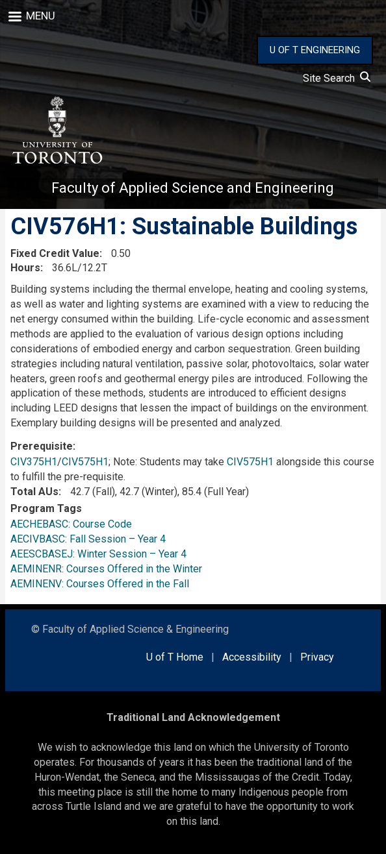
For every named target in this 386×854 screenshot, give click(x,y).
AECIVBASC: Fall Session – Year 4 (88, 539)
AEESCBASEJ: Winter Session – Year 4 (98, 554)
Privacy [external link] (317, 657)
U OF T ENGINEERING (315, 50)
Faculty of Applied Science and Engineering (192, 188)
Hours (25, 268)
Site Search (336, 78)
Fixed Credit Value (54, 253)
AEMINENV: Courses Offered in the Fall (99, 584)
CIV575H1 (85, 462)
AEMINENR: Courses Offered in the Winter (106, 569)
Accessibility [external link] (251, 657)
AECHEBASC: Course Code (71, 524)
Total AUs (34, 491)
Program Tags (46, 508)
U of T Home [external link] (174, 657)
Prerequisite (41, 446)
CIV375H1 (33, 462)
